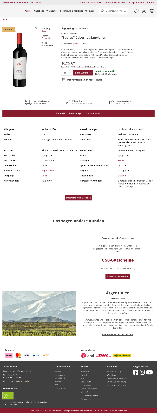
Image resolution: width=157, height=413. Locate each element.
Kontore (151, 2)
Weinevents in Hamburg (116, 382)
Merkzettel (85, 371)
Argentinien (48, 170)
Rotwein (122, 160)
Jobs (56, 385)
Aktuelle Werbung (114, 371)
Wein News (111, 375)
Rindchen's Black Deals (91, 2)
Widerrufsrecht (86, 392)
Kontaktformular (22, 381)
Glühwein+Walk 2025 (115, 2)
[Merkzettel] (136, 10)
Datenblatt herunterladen (78, 197)
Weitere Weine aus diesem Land (117, 334)
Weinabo (89, 10)
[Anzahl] (66, 72)
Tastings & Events (135, 2)
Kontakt (84, 375)
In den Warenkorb (83, 72)
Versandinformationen (89, 395)
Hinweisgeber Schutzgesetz (60, 376)
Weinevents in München (116, 385)
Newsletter (59, 381)
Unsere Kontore (61, 388)
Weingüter (52, 10)
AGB (82, 378)
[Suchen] (102, 11)
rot (43, 134)
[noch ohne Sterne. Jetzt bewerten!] (75, 28)
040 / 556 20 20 (10, 374)
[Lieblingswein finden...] (116, 11)
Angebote (39, 10)
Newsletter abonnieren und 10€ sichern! (21, 2)
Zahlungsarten (86, 399)
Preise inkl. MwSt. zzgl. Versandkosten (92, 67)
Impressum (59, 371)
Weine (28, 10)
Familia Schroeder (69, 33)
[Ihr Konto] (144, 10)
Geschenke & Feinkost (71, 10)
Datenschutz (86, 382)
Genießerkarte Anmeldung (117, 378)
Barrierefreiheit (87, 385)
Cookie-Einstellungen (89, 389)
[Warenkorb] (152, 10)
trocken (122, 175)
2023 (44, 30)
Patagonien (47, 38)
